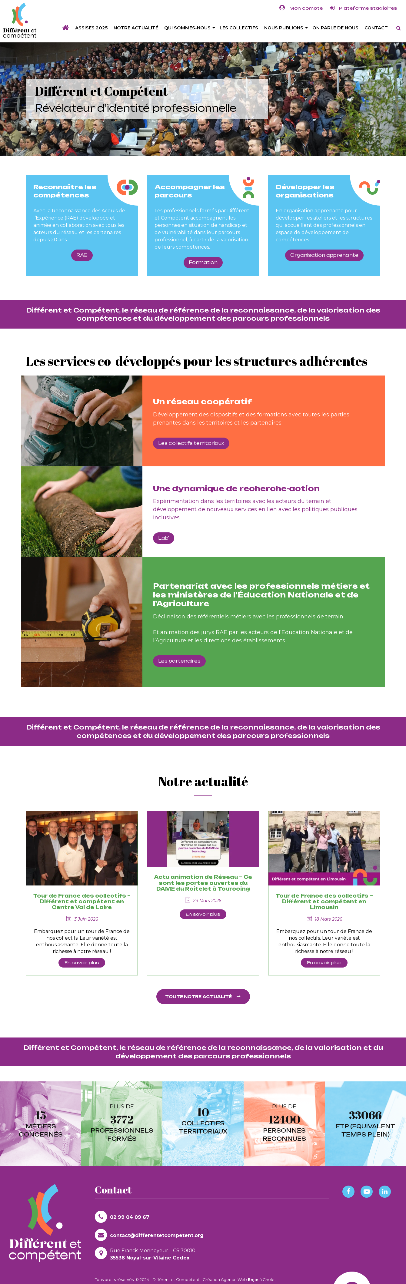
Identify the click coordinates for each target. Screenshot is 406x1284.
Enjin (253, 1279)
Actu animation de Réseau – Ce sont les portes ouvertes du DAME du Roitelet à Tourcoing (203, 883)
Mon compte (301, 8)
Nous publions (283, 28)
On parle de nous (335, 28)
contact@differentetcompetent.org (149, 1235)
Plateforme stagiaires (363, 8)
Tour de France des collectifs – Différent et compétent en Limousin (324, 901)
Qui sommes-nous (187, 28)
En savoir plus (82, 962)
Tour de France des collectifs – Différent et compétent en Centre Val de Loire (82, 901)
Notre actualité (136, 28)
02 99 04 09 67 (122, 1217)
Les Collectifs (239, 28)
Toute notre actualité (203, 996)
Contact (376, 28)
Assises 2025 (91, 28)
